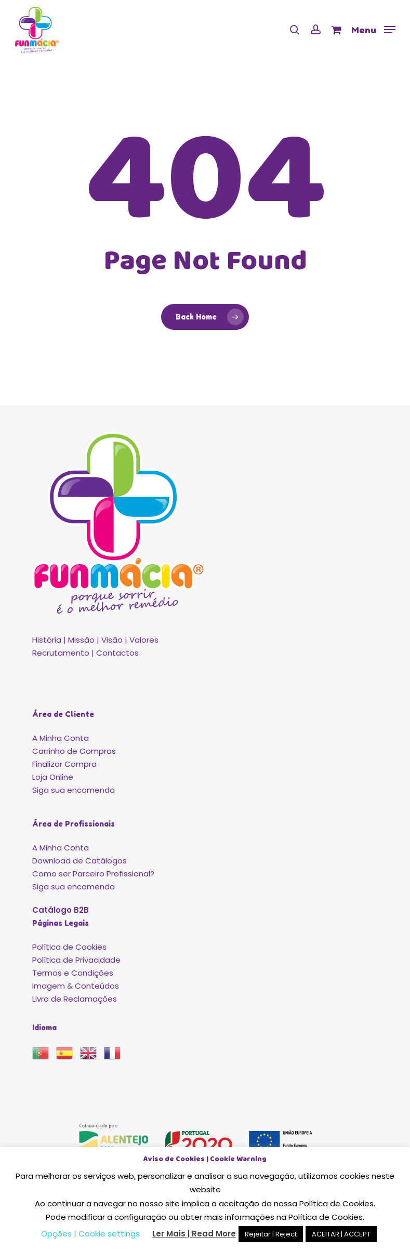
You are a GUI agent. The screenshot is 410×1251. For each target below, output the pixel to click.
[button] (373, 28)
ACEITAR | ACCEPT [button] (341, 1234)
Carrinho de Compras (74, 751)
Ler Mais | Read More (194, 1233)
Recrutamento (60, 652)
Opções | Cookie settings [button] (90, 1233)
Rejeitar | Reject (271, 1234)
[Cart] (336, 29)
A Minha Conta (60, 738)
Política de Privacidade (76, 959)
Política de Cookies (69, 946)
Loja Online (52, 776)
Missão (81, 639)
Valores (143, 639)
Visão (112, 639)
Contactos (117, 652)
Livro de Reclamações (74, 998)
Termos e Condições (72, 972)
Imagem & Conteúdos (75, 985)
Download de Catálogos (79, 860)
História (46, 639)
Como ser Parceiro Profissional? (93, 873)
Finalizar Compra (64, 763)
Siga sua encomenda (73, 789)
